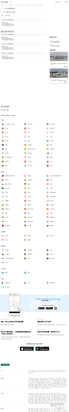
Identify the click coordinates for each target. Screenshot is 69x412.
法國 (37, 383)
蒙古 (50, 379)
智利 (39, 386)
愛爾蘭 (58, 383)
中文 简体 (41, 370)
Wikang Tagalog (34, 371)
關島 (33, 388)
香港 (54, 378)
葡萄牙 (60, 384)
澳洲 (31, 388)
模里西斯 (44, 388)
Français (39, 371)
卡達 (32, 380)
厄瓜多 (50, 386)
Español (47, 371)
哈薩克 (38, 379)
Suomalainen (55, 371)
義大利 (64, 383)
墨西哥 (58, 385)
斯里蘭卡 (44, 379)
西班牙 (31, 383)
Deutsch (43, 371)
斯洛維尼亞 (36, 385)
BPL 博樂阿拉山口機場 (9, 12)
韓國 (35, 379)
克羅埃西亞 (54, 383)
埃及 (41, 388)
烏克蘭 (48, 385)
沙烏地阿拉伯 (36, 380)
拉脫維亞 (36, 384)
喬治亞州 (51, 378)
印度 (63, 378)
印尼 (57, 378)
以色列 (60, 378)
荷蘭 (52, 384)
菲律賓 (63, 379)
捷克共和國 (56, 397)
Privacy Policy (54, 405)
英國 (39, 383)
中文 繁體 (37, 370)
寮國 (41, 379)
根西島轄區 (43, 383)
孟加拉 (45, 378)
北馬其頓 (48, 384)
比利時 (45, 397)
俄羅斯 (52, 385)
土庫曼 (46, 380)
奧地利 (33, 397)
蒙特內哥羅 (44, 384)
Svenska (63, 371)
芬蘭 (34, 383)
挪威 (54, 384)
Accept (58, 408)
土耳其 (49, 380)
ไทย (48, 370)
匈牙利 (50, 383)
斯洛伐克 (40, 385)
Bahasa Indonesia (59, 370)
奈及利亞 (48, 388)
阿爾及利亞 (37, 388)
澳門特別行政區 (54, 379)
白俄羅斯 (44, 385)
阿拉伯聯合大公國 (32, 378)
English (33, 370)
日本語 (30, 370)
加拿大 (55, 385)
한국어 (45, 370)
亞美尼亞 (37, 378)
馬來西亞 (59, 379)
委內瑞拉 (62, 386)
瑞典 (32, 385)
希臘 (47, 383)
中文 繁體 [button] (66, 1)
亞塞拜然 (41, 378)
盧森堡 (32, 384)
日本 (29, 379)
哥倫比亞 (42, 386)
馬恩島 (61, 383)
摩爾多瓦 (40, 384)
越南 (55, 380)
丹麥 (62, 397)
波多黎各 (46, 386)
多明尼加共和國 (55, 386)
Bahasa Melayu (52, 370)
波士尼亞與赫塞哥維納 (39, 397)
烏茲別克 (58, 380)
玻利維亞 (36, 386)
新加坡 (40, 380)
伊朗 (65, 378)
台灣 (52, 380)
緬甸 (47, 379)
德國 (59, 397)
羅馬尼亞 (63, 384)
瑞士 (52, 397)
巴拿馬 (61, 385)
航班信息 (57, 1)
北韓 (61, 380)
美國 (64, 385)
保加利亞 (48, 397)
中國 (48, 378)
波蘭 (57, 384)
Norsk (60, 371)
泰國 (43, 380)
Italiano (51, 371)
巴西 (59, 386)
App (61, 1)
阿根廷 (32, 386)
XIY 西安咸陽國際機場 (9, 8)
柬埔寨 (32, 379)
